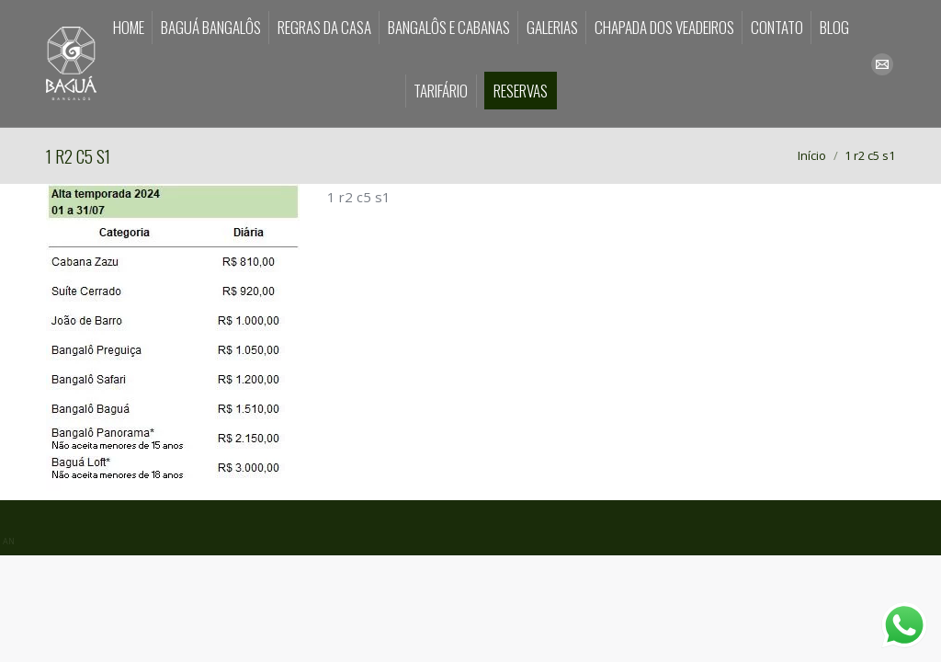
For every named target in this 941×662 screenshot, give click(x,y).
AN (9, 541)
